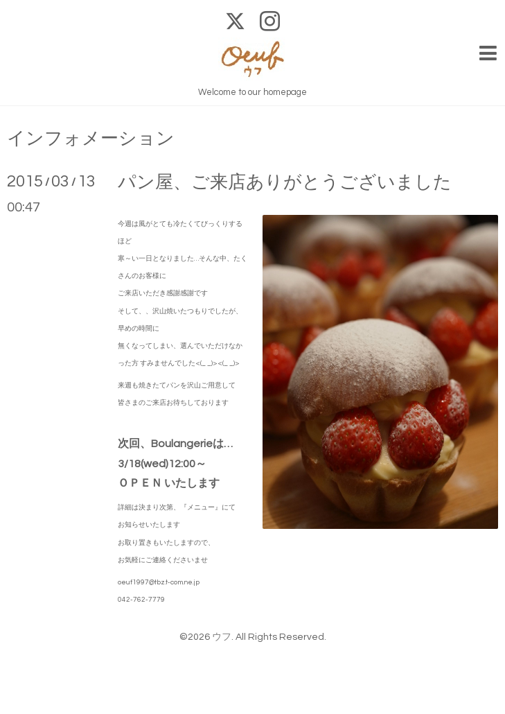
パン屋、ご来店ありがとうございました (285, 182)
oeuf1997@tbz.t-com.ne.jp (159, 582)
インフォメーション (91, 139)
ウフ (221, 637)
